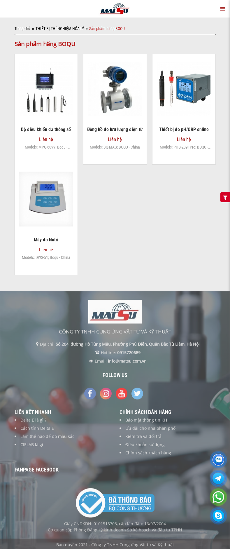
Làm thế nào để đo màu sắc (47, 438)
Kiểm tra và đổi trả (143, 438)
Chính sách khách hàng (148, 454)
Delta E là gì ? (33, 422)
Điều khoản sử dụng (145, 446)
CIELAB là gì (31, 446)
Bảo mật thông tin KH (146, 422)
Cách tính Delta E (37, 430)
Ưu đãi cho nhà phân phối (151, 430)
